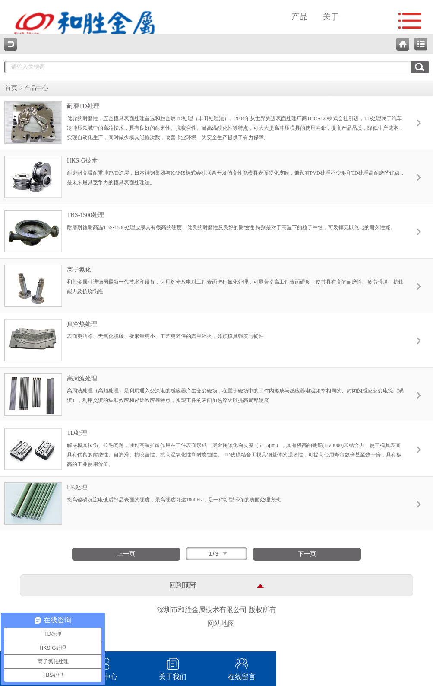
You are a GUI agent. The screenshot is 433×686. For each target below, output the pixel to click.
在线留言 (242, 665)
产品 (299, 16)
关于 (330, 16)
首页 (11, 88)
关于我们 (172, 665)
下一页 (307, 554)
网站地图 (221, 623)
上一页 (126, 554)
